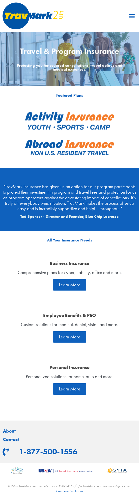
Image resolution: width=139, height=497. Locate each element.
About (9, 431)
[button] (132, 16)
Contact (11, 439)
